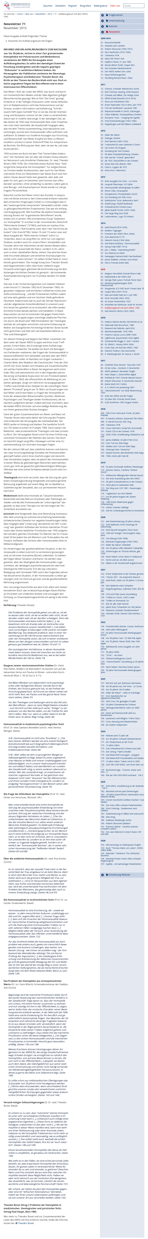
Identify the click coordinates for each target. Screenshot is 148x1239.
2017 (103, 361)
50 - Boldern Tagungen (111, 230)
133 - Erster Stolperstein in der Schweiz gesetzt (122, 574)
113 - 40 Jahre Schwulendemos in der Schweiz (121, 481)
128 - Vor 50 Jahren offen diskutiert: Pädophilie (122, 548)
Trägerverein (116, 15)
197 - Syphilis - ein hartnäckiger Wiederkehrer (121, 864)
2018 (103, 409)
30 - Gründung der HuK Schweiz (115, 151)
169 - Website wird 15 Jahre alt (114, 735)
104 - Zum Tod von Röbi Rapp (114, 443)
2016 (103, 318)
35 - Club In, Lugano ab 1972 (114, 167)
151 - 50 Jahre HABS (110, 652)
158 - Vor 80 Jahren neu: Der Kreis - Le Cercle (121, 686)
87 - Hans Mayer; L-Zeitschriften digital (118, 374)
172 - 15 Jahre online (110, 745)
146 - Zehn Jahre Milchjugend (114, 629)
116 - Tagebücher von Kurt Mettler (116, 493)
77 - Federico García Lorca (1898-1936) (118, 334)
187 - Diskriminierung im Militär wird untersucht (122, 813)
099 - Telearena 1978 (110, 425)
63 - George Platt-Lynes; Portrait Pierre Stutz (121, 280)
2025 (103, 782)
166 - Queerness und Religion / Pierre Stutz (120, 718)
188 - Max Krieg (108, 817)
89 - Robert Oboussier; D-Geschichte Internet (121, 381)
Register (72, 5)
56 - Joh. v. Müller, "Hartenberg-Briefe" (118, 250)
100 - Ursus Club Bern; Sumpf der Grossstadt (121, 428)
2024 (103, 731)
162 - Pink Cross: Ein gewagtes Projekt (118, 701)
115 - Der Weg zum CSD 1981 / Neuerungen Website (121, 489)
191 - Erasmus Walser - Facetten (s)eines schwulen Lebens (119, 827)
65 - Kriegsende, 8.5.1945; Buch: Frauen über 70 (122, 288)
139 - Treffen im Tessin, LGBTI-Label (117, 597)
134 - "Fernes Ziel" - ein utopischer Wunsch (120, 577)
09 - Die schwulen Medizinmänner (116, 68)
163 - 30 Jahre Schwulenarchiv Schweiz (118, 704)
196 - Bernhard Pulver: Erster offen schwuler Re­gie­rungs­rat (121, 859)
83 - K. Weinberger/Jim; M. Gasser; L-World (120, 354)
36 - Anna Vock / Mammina (113, 170)
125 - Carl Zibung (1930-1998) (114, 538)
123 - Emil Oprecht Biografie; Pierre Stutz (119, 530)
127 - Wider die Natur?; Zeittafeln (116, 545)
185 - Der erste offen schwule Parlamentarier (121, 805)
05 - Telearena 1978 (110, 55)
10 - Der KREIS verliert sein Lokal (116, 71)
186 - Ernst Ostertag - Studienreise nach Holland (119, 809)
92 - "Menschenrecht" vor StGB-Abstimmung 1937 (121, 391)
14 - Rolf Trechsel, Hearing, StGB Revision (120, 92)
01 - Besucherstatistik (110, 42)
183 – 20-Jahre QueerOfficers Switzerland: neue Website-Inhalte (122, 795)
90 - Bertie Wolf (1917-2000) (114, 384)
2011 (103, 85)
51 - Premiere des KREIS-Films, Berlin (118, 233)
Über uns (115, 5)
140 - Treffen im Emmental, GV (115, 600)
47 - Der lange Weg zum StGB (114, 213)
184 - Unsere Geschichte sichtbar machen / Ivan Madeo (122, 801)
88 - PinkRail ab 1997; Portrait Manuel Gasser (121, 377)
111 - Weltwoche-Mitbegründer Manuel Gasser (122, 475)
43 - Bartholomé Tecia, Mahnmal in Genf (119, 200)
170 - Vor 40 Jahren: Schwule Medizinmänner (121, 738)
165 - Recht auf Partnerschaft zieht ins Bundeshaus (118, 714)
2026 (103, 841)
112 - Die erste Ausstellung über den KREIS (120, 478)
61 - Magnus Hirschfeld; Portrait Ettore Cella (121, 273)
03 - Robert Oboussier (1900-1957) (116, 49)
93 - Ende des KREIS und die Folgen (117, 396)
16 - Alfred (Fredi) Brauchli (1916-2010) (118, 98)
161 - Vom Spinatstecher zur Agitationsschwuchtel (113, 697)
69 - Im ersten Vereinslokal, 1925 (116, 301)
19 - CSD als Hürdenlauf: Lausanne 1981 (119, 108)
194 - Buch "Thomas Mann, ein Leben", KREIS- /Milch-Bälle (122, 849)
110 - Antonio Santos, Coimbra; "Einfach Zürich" (119, 471)
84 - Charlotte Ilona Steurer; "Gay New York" (121, 364)
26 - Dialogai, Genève (110, 138)
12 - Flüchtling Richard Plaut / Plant (116, 78)
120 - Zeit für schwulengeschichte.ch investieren (122, 510)
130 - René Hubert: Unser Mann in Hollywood (121, 556)
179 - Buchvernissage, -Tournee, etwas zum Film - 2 (121, 771)
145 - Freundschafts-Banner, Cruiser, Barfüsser (122, 626)
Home (20, 14)
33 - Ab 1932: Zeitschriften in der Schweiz (119, 160)
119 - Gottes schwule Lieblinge (115, 507)
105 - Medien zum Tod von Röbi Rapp (118, 446)
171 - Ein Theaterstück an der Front (117, 742)
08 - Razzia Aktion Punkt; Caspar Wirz (118, 65)
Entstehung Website (119, 874)
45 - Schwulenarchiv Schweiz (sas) (116, 207)
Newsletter (40, 14)
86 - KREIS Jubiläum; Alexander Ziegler (118, 371)
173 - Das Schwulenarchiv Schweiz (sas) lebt (121, 748)
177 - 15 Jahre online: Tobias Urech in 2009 (120, 761)
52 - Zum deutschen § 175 (113, 237)
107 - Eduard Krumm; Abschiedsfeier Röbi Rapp (122, 452)
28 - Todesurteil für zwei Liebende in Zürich (120, 144)
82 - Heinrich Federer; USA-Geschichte (118, 350)
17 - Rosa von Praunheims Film (115, 101)
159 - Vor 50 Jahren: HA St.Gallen (115, 689)
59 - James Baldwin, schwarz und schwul (119, 259)
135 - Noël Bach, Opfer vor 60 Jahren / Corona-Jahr (122, 581)
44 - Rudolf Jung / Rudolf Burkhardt (117, 203)
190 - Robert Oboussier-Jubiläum (115, 823)
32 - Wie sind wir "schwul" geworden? (118, 157)
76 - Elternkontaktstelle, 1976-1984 (117, 331)
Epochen (47, 5)
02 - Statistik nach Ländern (113, 45)
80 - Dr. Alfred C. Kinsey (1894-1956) (117, 344)
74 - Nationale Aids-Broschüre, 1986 (117, 325)
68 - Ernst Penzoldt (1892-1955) (115, 298)
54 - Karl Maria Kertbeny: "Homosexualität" (120, 243)
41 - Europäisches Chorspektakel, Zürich (119, 194)
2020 (103, 517)
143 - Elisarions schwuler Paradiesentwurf (120, 610)
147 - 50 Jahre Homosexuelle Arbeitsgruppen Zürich (121, 633)
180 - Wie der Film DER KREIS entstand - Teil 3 (122, 775)
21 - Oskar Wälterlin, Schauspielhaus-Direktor (121, 114)
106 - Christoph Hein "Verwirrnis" (115, 449)
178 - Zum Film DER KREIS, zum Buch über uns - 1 (122, 765)
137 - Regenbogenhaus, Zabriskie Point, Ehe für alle (122, 590)
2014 (103, 223)
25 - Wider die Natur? (110, 135)
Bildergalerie (100, 5)
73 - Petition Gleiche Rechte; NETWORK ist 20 (121, 321)
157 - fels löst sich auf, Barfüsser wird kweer (121, 683)
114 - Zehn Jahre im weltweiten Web (117, 485)
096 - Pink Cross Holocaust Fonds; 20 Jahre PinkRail (120, 414)
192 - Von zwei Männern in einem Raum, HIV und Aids (121, 833)
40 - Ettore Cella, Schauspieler (114, 190)
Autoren (113, 26)
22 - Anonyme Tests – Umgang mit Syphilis (120, 117)
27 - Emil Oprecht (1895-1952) (114, 141)
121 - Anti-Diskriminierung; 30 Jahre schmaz (120, 521)
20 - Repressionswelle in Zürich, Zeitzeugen (120, 111)
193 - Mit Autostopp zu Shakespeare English (121, 844)
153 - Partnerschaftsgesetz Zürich (116, 658)
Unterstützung (116, 20)
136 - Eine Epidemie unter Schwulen (117, 585)
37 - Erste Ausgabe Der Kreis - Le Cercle (119, 181)
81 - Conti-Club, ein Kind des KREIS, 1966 (119, 347)
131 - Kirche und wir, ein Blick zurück (117, 560)
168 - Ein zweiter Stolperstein (114, 724)
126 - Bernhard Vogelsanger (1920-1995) (119, 541)
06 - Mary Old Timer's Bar (112, 58)
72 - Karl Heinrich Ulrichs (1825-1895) (117, 311)
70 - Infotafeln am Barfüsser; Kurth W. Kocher (121, 304)
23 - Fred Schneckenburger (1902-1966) (119, 121)
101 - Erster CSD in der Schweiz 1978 (117, 431)
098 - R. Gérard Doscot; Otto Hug (116, 421)
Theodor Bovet (26, 1223)
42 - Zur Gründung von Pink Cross (116, 197)
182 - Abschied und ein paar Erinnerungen (119, 791)
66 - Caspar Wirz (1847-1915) (114, 291)
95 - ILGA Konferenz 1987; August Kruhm (119, 402)
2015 (50, 14)
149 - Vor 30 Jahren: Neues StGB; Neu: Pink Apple (120, 642)
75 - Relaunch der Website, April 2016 (118, 328)
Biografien (85, 5)
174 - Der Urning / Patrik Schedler (116, 751)
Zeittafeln (60, 5)
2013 (103, 177)
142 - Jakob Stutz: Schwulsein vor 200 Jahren (121, 607)
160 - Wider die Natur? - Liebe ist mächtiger (120, 692)
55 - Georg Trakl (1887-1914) (114, 246)
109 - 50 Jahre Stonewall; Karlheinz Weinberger (122, 466)
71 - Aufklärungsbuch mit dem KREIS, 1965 (120, 307)
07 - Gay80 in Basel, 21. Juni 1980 (116, 61)
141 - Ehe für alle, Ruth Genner (115, 603)
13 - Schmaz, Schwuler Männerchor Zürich (120, 88)
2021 (103, 570)
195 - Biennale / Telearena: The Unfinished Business (120, 854)
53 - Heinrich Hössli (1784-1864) (115, 240)
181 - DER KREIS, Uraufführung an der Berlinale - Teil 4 (122, 787)
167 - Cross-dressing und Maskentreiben (119, 721)
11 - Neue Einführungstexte (113, 74)
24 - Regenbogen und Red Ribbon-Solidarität (121, 124)
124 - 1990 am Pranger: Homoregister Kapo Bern (121, 534)
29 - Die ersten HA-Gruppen (113, 147)
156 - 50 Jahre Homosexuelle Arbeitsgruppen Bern (121, 671)
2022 (103, 622)
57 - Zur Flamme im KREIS (113, 253)
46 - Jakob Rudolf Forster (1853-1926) (118, 210)
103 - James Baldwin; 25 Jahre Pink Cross (119, 440)
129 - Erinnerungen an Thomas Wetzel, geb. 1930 (121, 552)
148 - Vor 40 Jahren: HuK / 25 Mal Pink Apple (121, 638)
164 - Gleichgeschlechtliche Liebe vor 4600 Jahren (120, 708)
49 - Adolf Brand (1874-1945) (114, 227)
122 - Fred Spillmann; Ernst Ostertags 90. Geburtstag (119, 525)
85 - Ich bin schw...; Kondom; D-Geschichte (120, 368)
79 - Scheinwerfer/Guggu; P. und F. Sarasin (120, 341)
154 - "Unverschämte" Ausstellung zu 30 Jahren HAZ (122, 662)
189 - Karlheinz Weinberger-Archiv (116, 820)
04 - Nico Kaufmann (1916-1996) (116, 52)
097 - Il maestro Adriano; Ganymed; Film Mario (122, 418)
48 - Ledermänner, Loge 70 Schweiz (117, 216)
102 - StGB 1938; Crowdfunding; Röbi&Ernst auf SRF (122, 435)
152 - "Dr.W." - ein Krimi (111, 655)
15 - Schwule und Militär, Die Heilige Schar (120, 95)
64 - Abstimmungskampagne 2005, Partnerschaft (117, 284)
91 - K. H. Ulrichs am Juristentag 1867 (117, 387)
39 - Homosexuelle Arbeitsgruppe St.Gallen (120, 187)
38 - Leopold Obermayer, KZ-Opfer (117, 184)
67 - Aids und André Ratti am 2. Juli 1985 (119, 295)
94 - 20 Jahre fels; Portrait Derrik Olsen (118, 399)
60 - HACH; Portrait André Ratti (115, 262)
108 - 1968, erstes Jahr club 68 (114, 456)
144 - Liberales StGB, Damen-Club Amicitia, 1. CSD (121, 614)
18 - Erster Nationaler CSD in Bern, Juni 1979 (121, 104)
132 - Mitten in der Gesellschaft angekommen (121, 563)
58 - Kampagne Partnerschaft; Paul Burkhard (121, 256)
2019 (103, 463)
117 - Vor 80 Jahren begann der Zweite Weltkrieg (118, 497)
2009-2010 (106, 38)
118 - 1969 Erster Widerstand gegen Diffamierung (117, 503)
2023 (103, 679)
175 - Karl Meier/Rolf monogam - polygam (120, 755)
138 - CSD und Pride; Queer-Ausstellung (119, 594)
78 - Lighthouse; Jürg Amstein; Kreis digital (120, 338)
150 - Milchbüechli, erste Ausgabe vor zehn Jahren (120, 647)
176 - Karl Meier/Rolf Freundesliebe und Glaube (122, 758)
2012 (103, 131)
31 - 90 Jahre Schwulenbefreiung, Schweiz (119, 154)
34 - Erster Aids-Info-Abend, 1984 (116, 164)
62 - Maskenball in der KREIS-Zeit (116, 276)
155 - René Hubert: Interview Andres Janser (120, 667)
